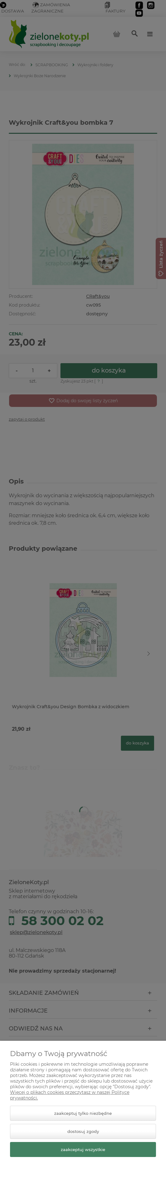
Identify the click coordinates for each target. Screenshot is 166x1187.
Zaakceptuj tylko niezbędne (83, 1113)
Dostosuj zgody (83, 1131)
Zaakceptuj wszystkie (83, 1149)
